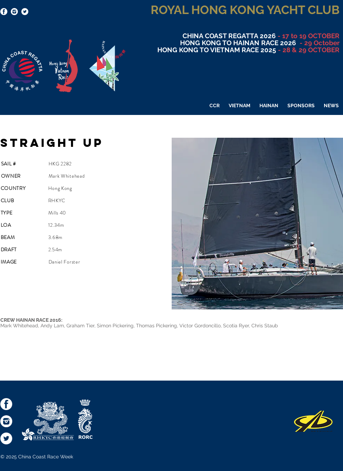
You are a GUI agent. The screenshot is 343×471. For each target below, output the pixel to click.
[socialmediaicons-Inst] (14, 11)
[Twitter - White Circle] (24, 11)
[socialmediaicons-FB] (3, 11)
